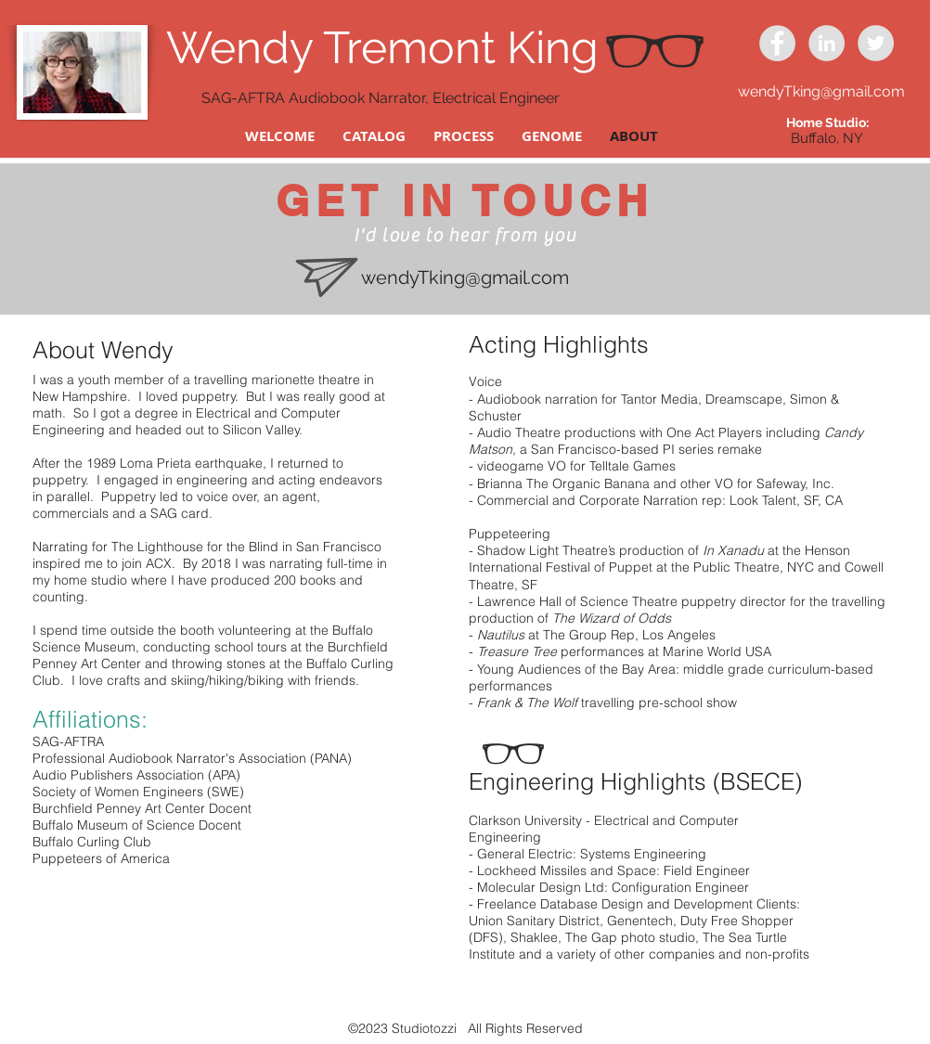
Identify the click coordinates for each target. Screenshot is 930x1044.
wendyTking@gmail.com (821, 91)
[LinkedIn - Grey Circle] (826, 43)
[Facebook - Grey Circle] (777, 43)
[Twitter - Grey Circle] (876, 43)
